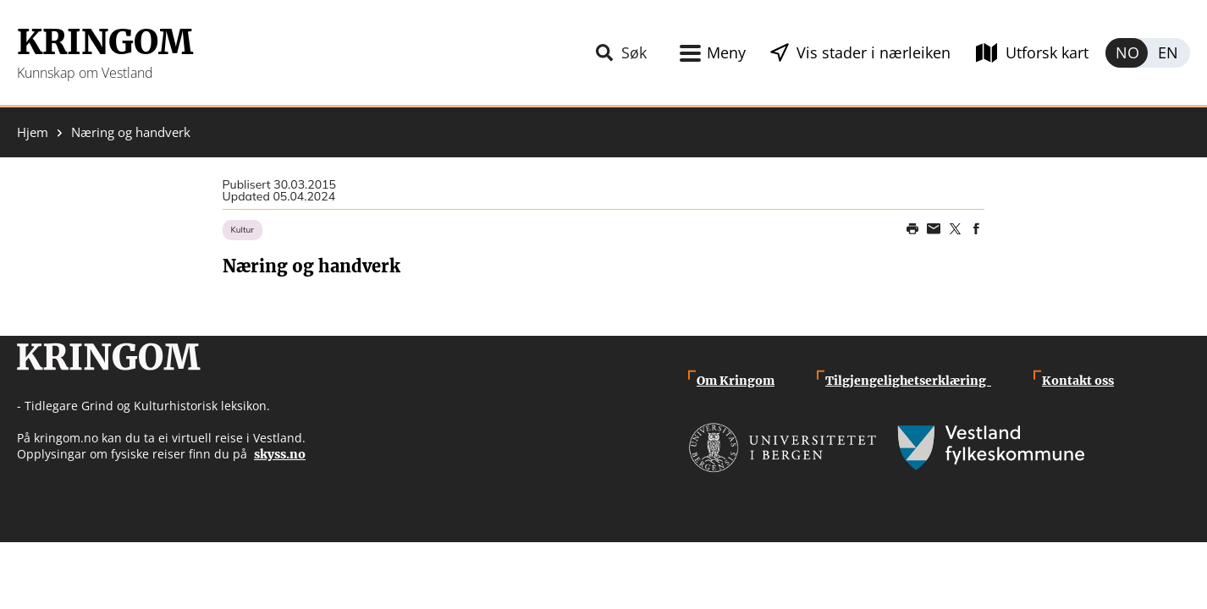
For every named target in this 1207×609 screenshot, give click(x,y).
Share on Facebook (975, 229)
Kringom (105, 42)
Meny (726, 52)
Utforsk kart (1047, 52)
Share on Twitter (954, 229)
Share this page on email (933, 229)
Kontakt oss (1078, 380)
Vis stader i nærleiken (873, 52)
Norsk (1126, 53)
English (1169, 53)
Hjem (32, 132)
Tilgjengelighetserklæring (908, 380)
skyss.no (280, 454)
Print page (912, 229)
